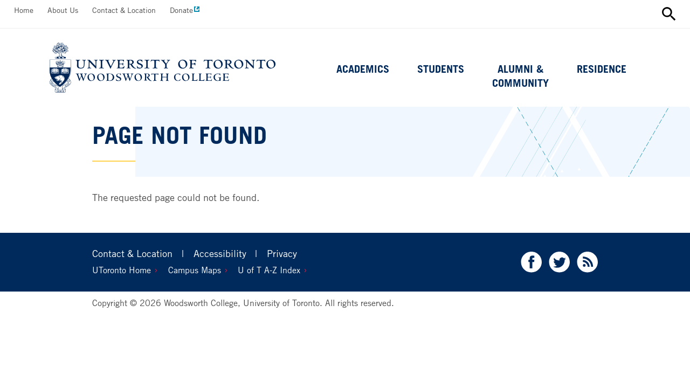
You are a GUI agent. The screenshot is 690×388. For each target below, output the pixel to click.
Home (23, 10)
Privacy (282, 253)
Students (440, 69)
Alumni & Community (520, 76)
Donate (181, 10)
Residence (601, 69)
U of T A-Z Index (269, 270)
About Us (62, 10)
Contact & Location (124, 10)
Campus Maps (194, 270)
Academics (362, 69)
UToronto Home (121, 270)
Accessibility (220, 253)
